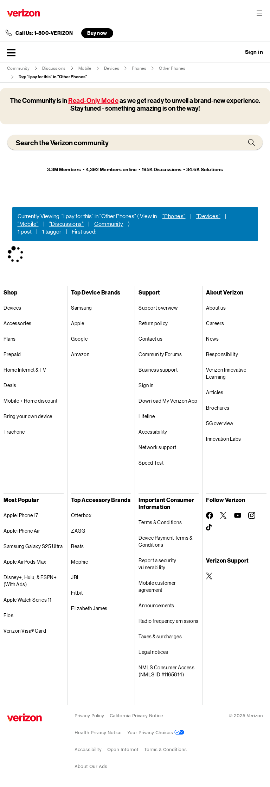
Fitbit (77, 593)
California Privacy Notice (136, 715)
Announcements (156, 605)
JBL (75, 577)
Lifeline (147, 416)
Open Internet (123, 749)
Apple (77, 323)
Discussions (54, 68)
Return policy (153, 323)
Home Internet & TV (25, 370)
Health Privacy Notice (98, 732)
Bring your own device (28, 416)
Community (18, 68)
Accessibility (153, 432)
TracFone (14, 432)
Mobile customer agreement (157, 586)
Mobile (84, 68)
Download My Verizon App (168, 401)
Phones (139, 68)
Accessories (18, 323)
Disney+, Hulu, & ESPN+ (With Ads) (30, 580)
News (212, 339)
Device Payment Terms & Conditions (165, 541)
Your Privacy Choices (155, 732)
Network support (157, 447)
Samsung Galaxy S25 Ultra (33, 546)
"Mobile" (28, 224)
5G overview (219, 423)
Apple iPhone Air (22, 531)
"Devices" (208, 216)
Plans (10, 339)
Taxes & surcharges (160, 636)
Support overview (158, 308)
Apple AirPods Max (25, 562)
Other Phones (172, 68)
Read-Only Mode (93, 101)
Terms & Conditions (160, 522)
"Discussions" (66, 224)
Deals (10, 385)
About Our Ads (91, 766)
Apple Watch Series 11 (28, 600)
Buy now (97, 33)
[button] (11, 52)
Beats (77, 546)
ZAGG (78, 531)
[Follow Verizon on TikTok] (209, 527)
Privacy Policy (89, 715)
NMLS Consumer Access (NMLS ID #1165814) (166, 670)
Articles (214, 392)
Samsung (81, 308)
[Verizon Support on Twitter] (209, 576)
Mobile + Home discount (30, 401)
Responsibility (222, 354)
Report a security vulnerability (157, 563)
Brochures (218, 408)
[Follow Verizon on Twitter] (223, 515)
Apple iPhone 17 (21, 515)
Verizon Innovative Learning (226, 373)
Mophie (79, 562)
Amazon (80, 354)
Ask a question (235, 52)
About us (216, 308)
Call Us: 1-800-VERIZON (44, 33)
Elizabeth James (89, 608)
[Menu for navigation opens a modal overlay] (259, 13)
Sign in (146, 385)
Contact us (150, 339)
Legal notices (153, 652)
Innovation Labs (223, 439)
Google (79, 339)
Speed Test (151, 463)
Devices (112, 68)
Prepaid (12, 354)
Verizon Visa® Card (25, 631)
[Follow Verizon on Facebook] (209, 515)
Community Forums (160, 354)
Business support (158, 370)
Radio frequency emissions (169, 621)
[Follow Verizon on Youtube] (237, 515)
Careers (215, 323)
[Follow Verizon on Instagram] (251, 515)
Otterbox (81, 515)
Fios (8, 615)
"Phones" (174, 216)
